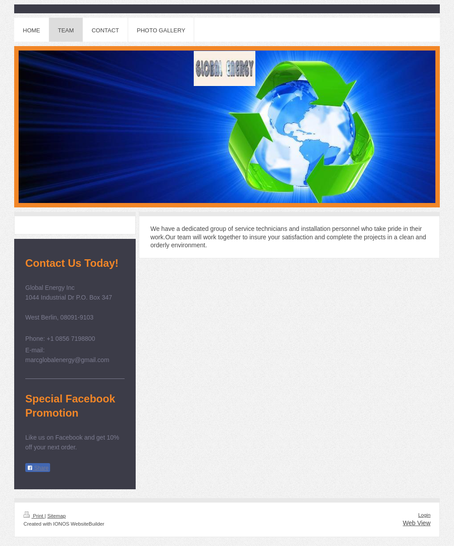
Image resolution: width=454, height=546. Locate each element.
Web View (417, 522)
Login (424, 515)
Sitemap (56, 516)
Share (37, 468)
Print (34, 516)
